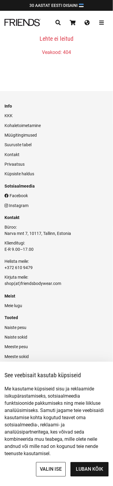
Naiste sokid (15, 337)
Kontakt (11, 154)
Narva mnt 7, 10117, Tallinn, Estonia (37, 233)
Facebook (16, 195)
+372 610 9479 (18, 267)
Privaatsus (14, 164)
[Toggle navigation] (58, 23)
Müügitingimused (20, 135)
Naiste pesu (15, 327)
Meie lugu (13, 305)
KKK (8, 115)
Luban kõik (89, 469)
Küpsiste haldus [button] (19, 173)
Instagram (16, 205)
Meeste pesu (16, 346)
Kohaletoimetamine (22, 125)
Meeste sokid (16, 356)
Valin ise (51, 469)
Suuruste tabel (17, 144)
